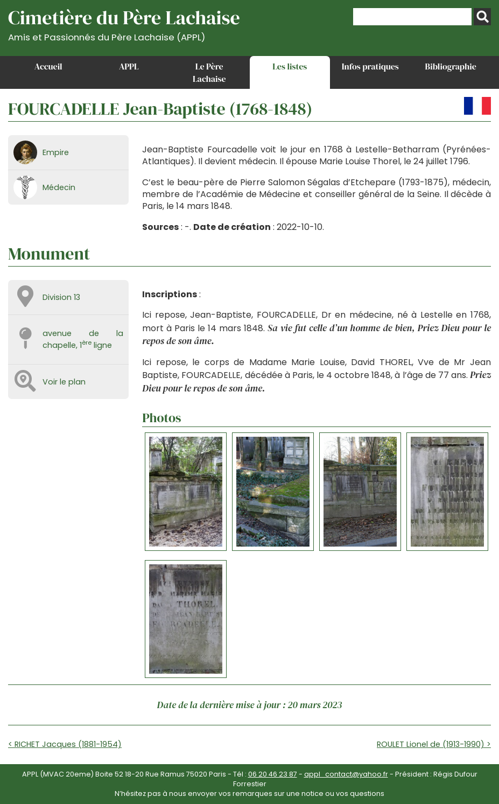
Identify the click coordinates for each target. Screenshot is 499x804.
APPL (129, 66)
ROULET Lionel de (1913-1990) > (434, 744)
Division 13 (61, 297)
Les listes (289, 66)
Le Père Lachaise (209, 72)
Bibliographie (450, 66)
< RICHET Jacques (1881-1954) (65, 744)
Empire (56, 152)
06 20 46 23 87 (272, 774)
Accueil (48, 66)
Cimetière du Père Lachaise (124, 23)
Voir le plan (64, 381)
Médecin (59, 187)
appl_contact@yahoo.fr (346, 774)
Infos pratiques (370, 66)
